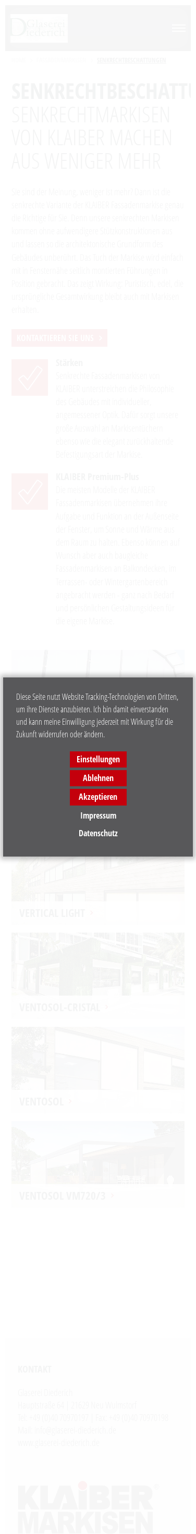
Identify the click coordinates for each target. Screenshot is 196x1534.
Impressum (98, 815)
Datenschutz (98, 833)
